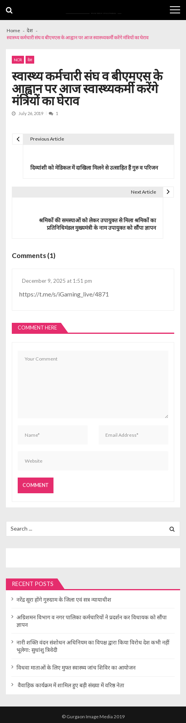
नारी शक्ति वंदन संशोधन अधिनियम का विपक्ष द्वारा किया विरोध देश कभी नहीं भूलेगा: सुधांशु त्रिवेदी (93, 646)
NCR (18, 59)
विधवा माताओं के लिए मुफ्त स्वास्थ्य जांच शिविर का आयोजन (76, 667)
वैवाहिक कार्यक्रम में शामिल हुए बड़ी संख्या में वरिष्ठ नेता (70, 685)
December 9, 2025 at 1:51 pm (57, 281)
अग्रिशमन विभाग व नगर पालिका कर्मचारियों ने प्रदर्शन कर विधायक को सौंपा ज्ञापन (92, 621)
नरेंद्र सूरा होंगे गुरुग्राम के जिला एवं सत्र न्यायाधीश (64, 599)
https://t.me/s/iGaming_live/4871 (64, 294)
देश (30, 59)
